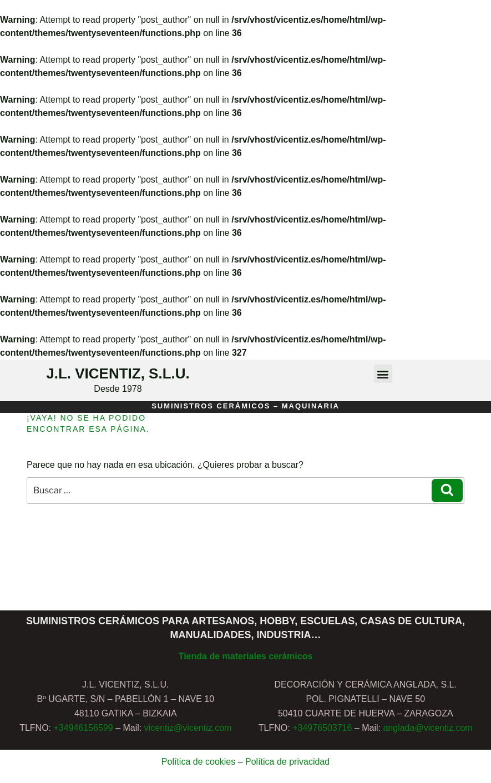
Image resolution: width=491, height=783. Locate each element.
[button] (383, 374)
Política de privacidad (287, 761)
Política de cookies (198, 761)
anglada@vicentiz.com (427, 728)
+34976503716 (322, 728)
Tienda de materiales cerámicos (246, 656)
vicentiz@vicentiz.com (188, 728)
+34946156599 (83, 728)
